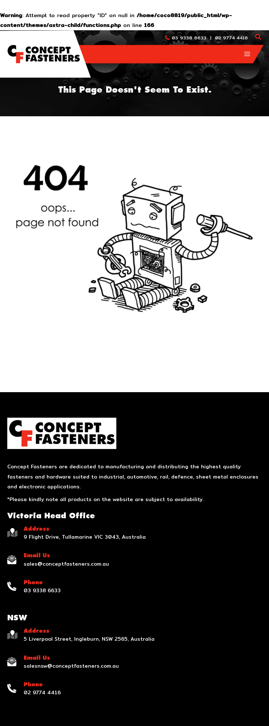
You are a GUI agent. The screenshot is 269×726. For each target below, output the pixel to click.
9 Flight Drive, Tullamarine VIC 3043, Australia (85, 537)
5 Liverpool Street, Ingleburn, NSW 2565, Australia (89, 639)
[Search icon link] (258, 37)
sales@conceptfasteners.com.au (66, 564)
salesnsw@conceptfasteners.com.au (71, 666)
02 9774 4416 (231, 37)
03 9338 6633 (189, 37)
